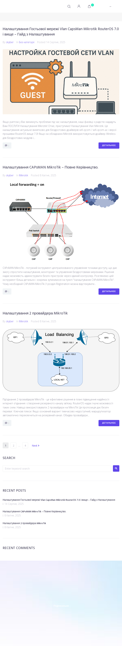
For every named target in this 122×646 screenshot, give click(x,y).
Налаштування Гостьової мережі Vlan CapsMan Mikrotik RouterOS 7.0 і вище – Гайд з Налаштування (61, 31)
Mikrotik (23, 175)
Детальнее (109, 145)
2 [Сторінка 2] (13, 445)
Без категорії (26, 42)
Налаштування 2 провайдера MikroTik (35, 313)
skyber (10, 42)
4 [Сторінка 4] (25, 445)
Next (35, 445)
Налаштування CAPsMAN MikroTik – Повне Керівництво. (50, 167)
